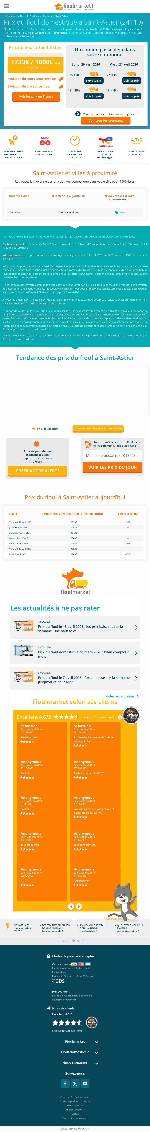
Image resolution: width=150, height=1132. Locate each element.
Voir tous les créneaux (106, 120)
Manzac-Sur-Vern (125, 299)
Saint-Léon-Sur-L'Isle (29, 303)
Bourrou (98, 299)
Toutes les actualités (119, 696)
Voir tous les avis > (118, 918)
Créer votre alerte (38, 470)
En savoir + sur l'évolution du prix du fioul (98, 428)
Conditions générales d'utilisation (75, 1101)
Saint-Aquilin (9, 303)
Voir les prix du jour (112, 467)
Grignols (109, 299)
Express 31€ (93, 80)
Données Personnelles (75, 1109)
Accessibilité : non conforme (75, 1118)
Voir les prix (93, 96)
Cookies (75, 1113)
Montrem (141, 299)
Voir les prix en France (36, 96)
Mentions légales (75, 1105)
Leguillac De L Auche (53, 303)
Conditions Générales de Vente (75, 1097)
